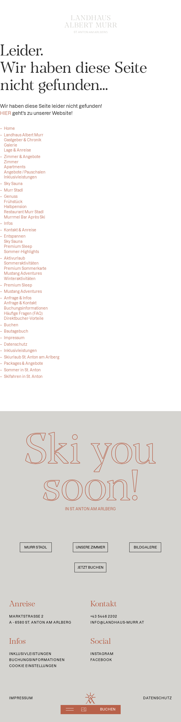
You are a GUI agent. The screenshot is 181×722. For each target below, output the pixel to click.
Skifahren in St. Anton (23, 379)
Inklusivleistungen (20, 353)
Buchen (11, 327)
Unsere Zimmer (90, 547)
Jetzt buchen (90, 567)
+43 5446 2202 (103, 616)
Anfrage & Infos (17, 300)
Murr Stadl (13, 192)
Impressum (14, 340)
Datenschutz (15, 346)
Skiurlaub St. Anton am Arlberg (31, 359)
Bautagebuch (16, 333)
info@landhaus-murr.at (117, 622)
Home (9, 130)
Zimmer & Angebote (22, 159)
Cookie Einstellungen (33, 666)
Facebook (101, 660)
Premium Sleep (18, 287)
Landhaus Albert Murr (23, 137)
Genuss (10, 199)
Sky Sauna (13, 186)
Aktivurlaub (14, 260)
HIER (5, 115)
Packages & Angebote (23, 365)
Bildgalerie (145, 547)
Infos (8, 225)
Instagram (102, 654)
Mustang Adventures (23, 294)
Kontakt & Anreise (20, 232)
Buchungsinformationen (37, 660)
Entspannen (15, 238)
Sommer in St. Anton (22, 372)
